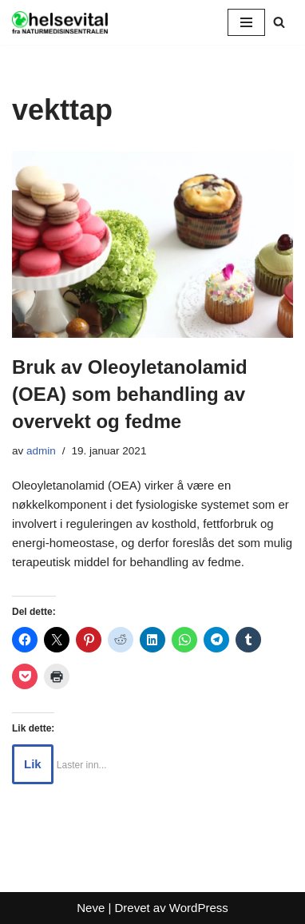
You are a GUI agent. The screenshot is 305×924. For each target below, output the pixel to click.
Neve (91, 907)
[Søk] (279, 22)
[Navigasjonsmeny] (246, 22)
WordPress (198, 907)
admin (41, 451)
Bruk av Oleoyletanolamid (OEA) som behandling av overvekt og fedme (130, 393)
